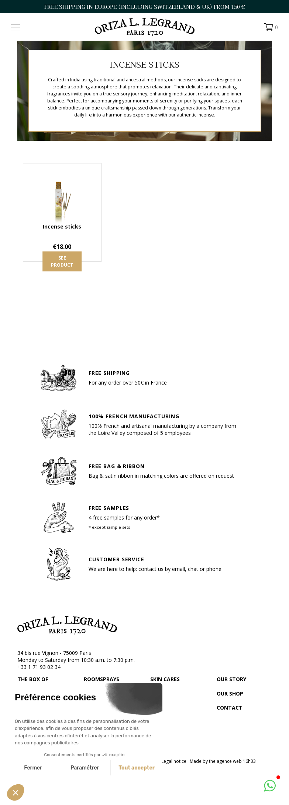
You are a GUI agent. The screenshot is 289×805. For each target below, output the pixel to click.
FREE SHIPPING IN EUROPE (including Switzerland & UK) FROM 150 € (144, 7)
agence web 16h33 (236, 761)
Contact (229, 707)
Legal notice (173, 761)
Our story (231, 679)
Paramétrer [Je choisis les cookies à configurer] (84, 768)
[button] (15, 792)
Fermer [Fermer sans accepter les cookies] (33, 768)
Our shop (230, 693)
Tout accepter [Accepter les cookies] (136, 768)
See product (62, 261)
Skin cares (165, 679)
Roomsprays (101, 679)
